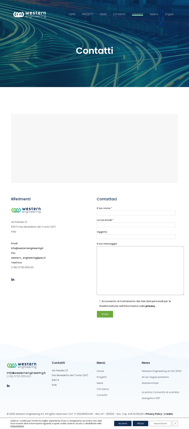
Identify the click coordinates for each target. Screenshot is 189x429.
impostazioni (17, 426)
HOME (72, 14)
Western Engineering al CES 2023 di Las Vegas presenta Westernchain (161, 377)
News (100, 383)
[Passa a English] (169, 15)
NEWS (103, 14)
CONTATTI (137, 14)
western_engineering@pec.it (28, 258)
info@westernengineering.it (27, 248)
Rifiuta (140, 423)
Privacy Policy (154, 414)
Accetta (122, 423)
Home (100, 371)
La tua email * (136, 222)
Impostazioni (160, 423)
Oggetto (136, 234)
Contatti (102, 395)
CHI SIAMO (119, 14)
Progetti (101, 377)
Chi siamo (103, 389)
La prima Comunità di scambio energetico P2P (160, 395)
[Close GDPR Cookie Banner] (175, 423)
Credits (168, 414)
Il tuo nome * (136, 210)
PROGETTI (87, 14)
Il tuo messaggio (137, 269)
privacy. (151, 306)
